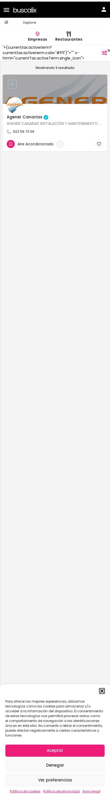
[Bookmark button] (99, 142)
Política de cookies (25, 789)
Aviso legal (91, 789)
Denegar (55, 763)
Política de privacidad (61, 789)
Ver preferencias (55, 778)
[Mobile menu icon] (6, 8)
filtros (97, 51)
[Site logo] (25, 8)
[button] (102, 689)
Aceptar (55, 749)
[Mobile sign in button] (103, 7)
